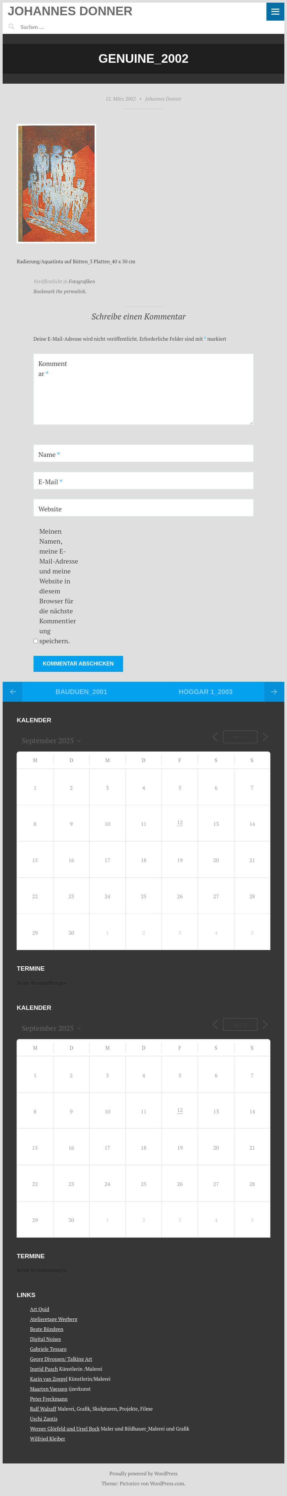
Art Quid (39, 1309)
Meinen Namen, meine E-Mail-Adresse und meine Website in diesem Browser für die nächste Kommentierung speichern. (58, 586)
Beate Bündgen (46, 1329)
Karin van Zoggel (48, 1378)
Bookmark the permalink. (60, 291)
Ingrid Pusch (44, 1368)
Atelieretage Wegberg (53, 1319)
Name (49, 454)
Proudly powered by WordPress (143, 1473)
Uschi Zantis (43, 1418)
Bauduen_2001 (81, 691)
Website (50, 508)
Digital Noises (45, 1339)
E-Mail (50, 481)
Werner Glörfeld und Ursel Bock (65, 1428)
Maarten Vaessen (48, 1388)
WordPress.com (167, 1483)
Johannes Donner (70, 11)
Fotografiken (82, 281)
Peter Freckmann (48, 1398)
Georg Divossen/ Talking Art (61, 1359)
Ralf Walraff (43, 1408)
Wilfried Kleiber (47, 1438)
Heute (239, 737)
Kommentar (52, 368)
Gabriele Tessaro (48, 1349)
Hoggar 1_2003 (206, 691)
